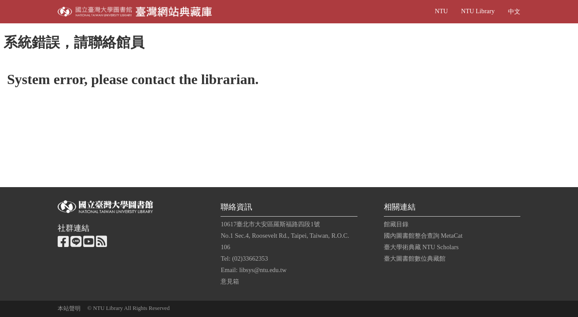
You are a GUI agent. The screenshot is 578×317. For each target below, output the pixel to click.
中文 (514, 11)
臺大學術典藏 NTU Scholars (421, 247)
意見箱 (230, 281)
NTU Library (477, 11)
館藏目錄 (396, 224)
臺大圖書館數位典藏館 (414, 258)
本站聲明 (69, 309)
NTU (441, 11)
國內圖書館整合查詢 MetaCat (423, 235)
